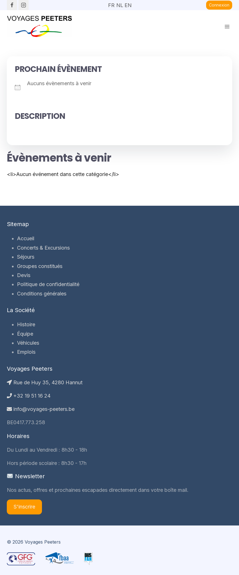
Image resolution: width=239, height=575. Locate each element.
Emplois (26, 352)
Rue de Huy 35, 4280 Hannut (45, 382)
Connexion (219, 5)
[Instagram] (23, 5)
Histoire (26, 324)
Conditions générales (41, 294)
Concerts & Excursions (43, 248)
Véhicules (28, 343)
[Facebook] (12, 5)
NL (119, 3)
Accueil (25, 238)
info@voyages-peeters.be (41, 409)
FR (111, 3)
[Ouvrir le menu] (227, 26)
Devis (23, 275)
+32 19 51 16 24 (28, 396)
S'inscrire (24, 507)
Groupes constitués (39, 266)
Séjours (25, 257)
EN (127, 3)
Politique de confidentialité (48, 284)
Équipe (25, 334)
